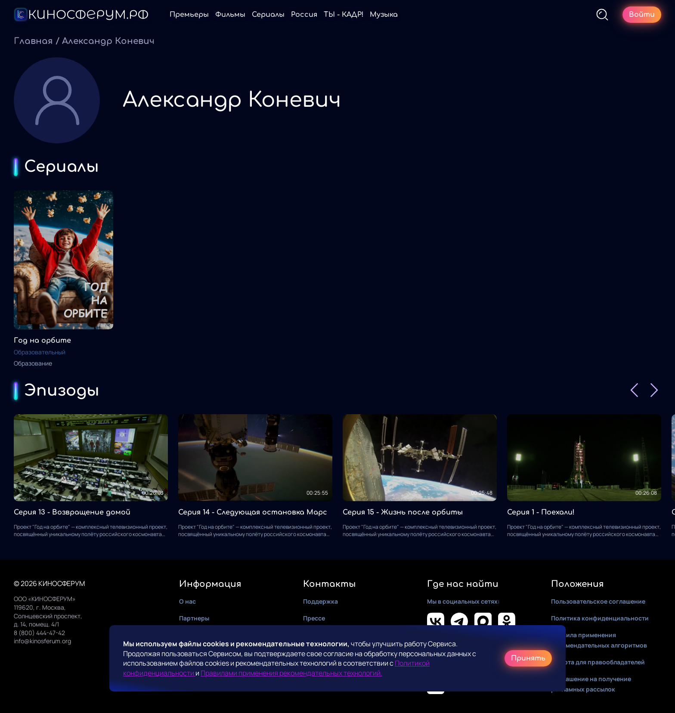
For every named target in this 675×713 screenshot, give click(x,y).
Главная (33, 41)
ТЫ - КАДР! (343, 15)
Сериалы (268, 15)
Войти (642, 15)
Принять (528, 658)
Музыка (384, 15)
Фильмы (230, 15)
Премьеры (189, 15)
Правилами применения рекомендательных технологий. (291, 673)
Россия (304, 15)
